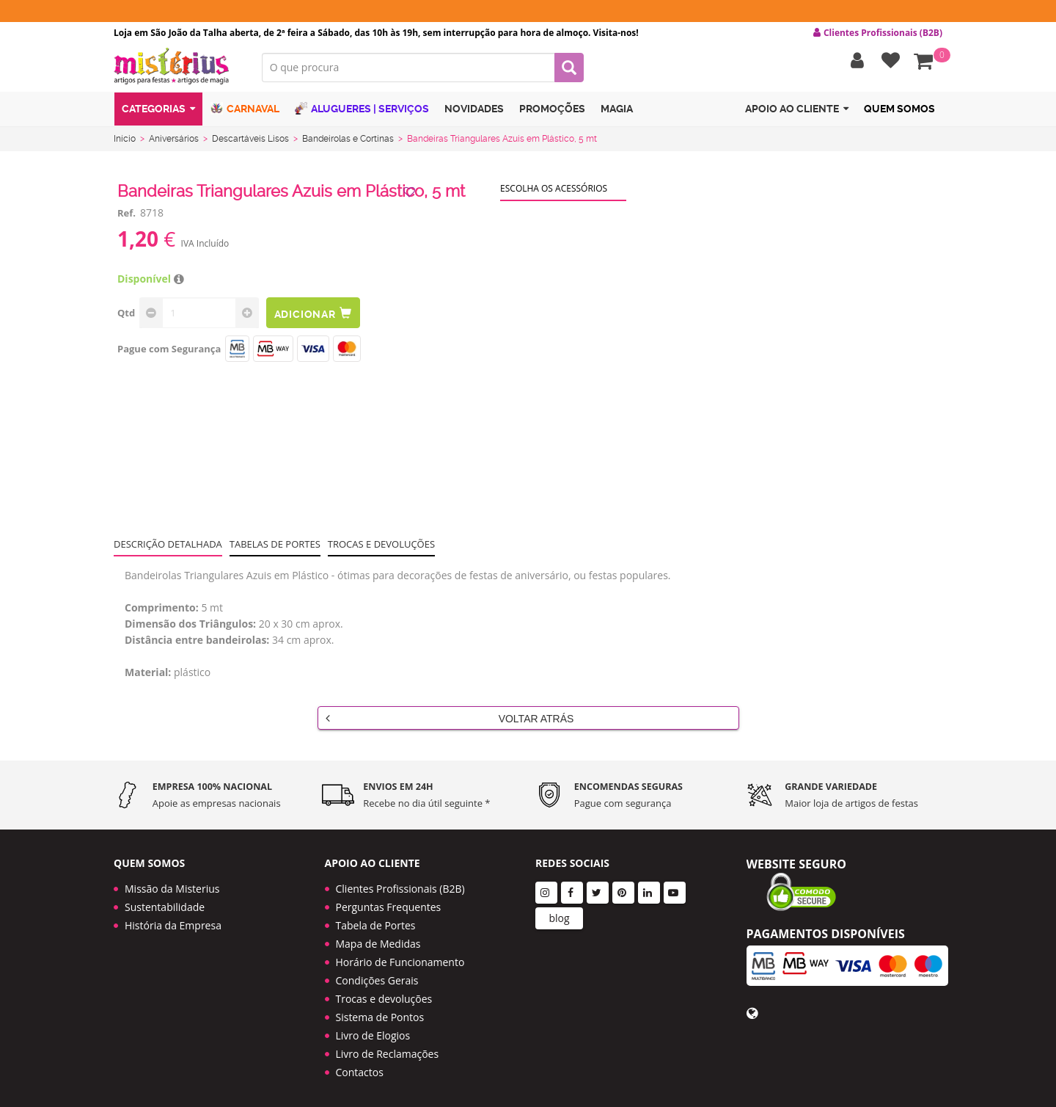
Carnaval (244, 112)
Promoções (552, 112)
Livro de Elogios (373, 1030)
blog (559, 912)
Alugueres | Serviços (362, 112)
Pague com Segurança (169, 351)
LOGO (177, 69)
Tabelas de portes (275, 547)
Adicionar (314, 316)
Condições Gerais (377, 974)
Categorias (158, 112)
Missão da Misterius (172, 883)
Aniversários (174, 142)
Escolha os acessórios (553, 191)
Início (125, 142)
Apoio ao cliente (796, 112)
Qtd (126, 315)
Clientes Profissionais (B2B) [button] (877, 33)
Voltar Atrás (450, 721)
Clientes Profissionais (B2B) (400, 883)
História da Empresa (173, 919)
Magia (617, 112)
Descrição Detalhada (168, 547)
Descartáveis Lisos (250, 142)
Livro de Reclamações (387, 1048)
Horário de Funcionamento (400, 956)
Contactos (360, 1066)
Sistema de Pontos (380, 1011)
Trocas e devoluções (381, 547)
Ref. (126, 215)
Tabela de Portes (376, 919)
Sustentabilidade (165, 901)
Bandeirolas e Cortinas (348, 142)
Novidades (474, 112)
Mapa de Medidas (378, 938)
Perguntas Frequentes (388, 901)
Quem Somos (899, 112)
